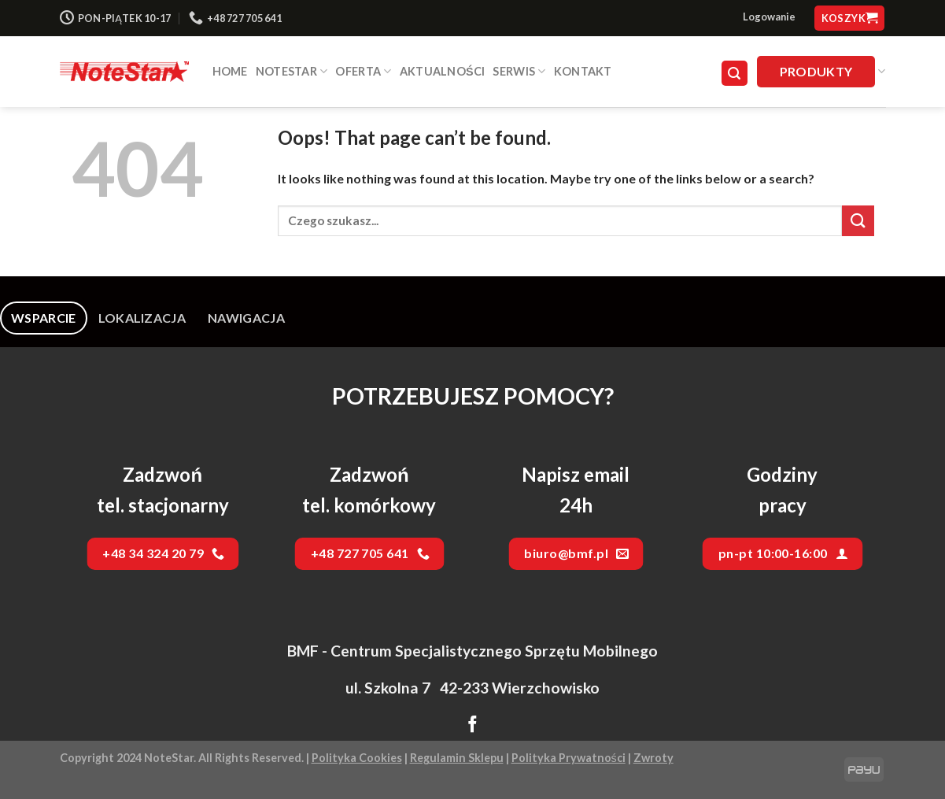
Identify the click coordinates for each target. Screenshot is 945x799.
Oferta (363, 71)
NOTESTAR (292, 71)
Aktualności (442, 71)
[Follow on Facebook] (472, 725)
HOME (230, 71)
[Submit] (857, 220)
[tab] (43, 318)
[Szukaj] (735, 74)
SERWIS (519, 71)
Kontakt (583, 71)
